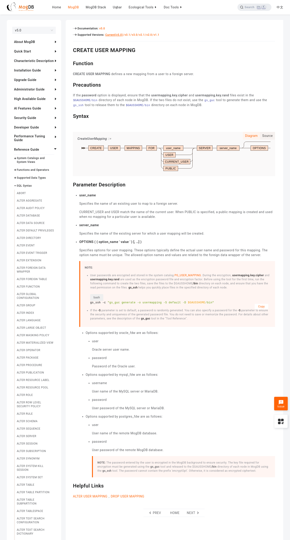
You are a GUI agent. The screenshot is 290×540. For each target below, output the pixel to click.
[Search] (254, 7)
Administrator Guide (29, 89)
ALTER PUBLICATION (30, 372)
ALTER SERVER (26, 436)
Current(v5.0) (114, 34)
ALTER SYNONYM (28, 458)
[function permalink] (69, 62)
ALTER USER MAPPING (90, 496)
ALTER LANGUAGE (29, 320)
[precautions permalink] (69, 84)
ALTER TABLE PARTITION (33, 492)
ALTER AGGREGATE (29, 200)
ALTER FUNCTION (28, 286)
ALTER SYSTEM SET (30, 477)
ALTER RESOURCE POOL (32, 387)
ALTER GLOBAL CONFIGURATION (28, 296)
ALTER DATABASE (28, 215)
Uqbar (117, 7)
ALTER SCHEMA (27, 421)
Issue (280, 404)
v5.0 (102, 28)
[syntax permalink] (69, 115)
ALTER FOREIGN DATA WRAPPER (31, 269)
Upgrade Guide (25, 80)
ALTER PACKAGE (28, 357)
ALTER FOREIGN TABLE (32, 279)
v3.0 (135, 34)
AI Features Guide (27, 108)
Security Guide (25, 118)
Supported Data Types (31, 177)
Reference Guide (26, 149)
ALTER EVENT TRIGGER (32, 253)
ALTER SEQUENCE (28, 428)
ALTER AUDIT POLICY (31, 208)
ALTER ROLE (25, 395)
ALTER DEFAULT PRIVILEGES (35, 230)
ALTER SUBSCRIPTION (31, 451)
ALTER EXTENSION (29, 260)
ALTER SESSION (27, 443)
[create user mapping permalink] (69, 49)
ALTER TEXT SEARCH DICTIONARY (30, 531)
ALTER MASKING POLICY (33, 335)
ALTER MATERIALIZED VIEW (35, 342)
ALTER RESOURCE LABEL (33, 380)
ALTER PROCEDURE (29, 365)
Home (56, 7)
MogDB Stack (96, 7)
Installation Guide (27, 70)
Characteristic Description (34, 61)
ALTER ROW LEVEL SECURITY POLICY (29, 404)
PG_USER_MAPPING (187, 275)
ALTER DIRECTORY (29, 238)
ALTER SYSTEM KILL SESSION (30, 467)
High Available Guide (30, 99)
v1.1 (156, 34)
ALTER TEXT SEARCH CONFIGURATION (30, 520)
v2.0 (149, 34)
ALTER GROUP (26, 305)
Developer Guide (26, 127)
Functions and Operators (33, 169)
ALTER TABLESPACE (30, 511)
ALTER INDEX (25, 312)
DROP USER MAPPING (127, 496)
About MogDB (24, 42)
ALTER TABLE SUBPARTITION (26, 501)
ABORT (21, 193)
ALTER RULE (25, 413)
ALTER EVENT (26, 245)
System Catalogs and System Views (31, 160)
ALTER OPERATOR (28, 350)
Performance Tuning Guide (29, 138)
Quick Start (22, 51)
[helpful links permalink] (69, 485)
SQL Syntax (24, 185)
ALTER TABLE (25, 484)
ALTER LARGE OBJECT (31, 327)
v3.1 (127, 34)
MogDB (73, 7)
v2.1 (142, 34)
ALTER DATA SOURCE (31, 223)
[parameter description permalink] (69, 184)
